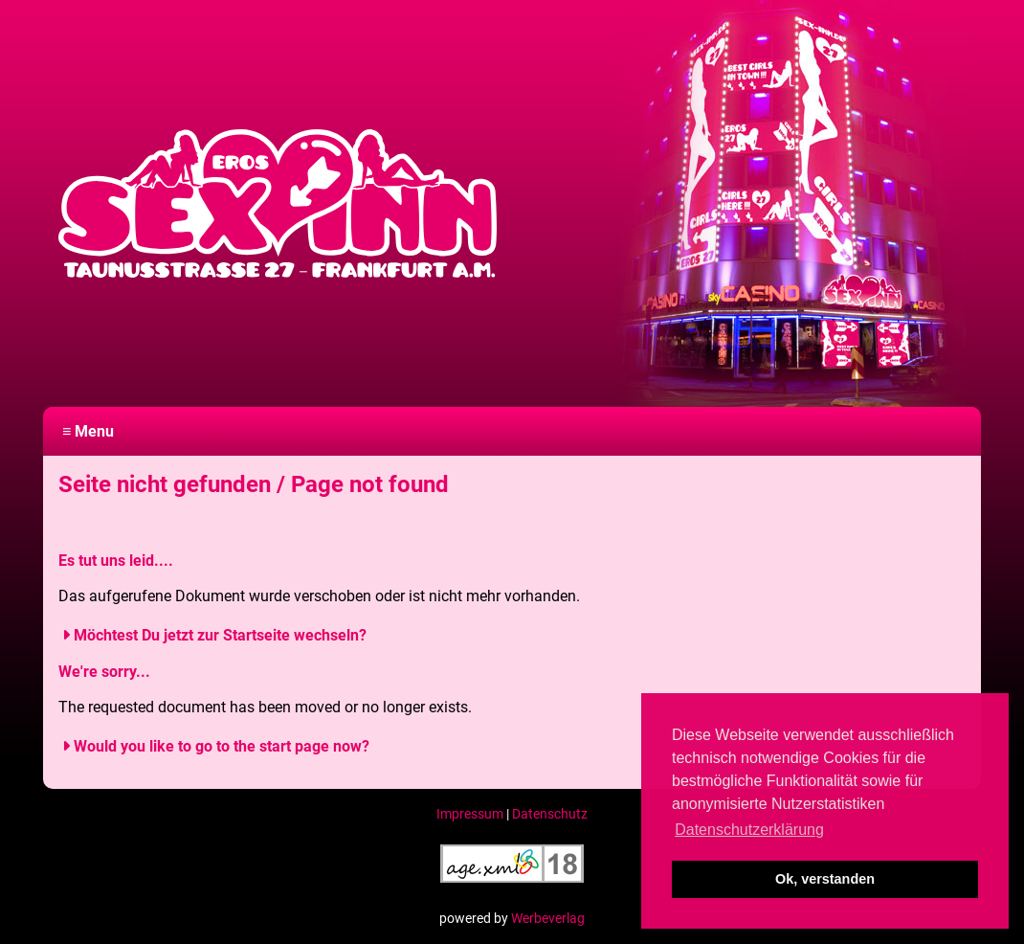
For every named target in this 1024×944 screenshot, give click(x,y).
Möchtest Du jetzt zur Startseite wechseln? (220, 635)
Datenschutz (550, 813)
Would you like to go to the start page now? (221, 746)
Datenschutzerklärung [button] (749, 829)
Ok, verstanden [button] (825, 879)
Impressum (469, 813)
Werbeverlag (548, 918)
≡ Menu (88, 431)
